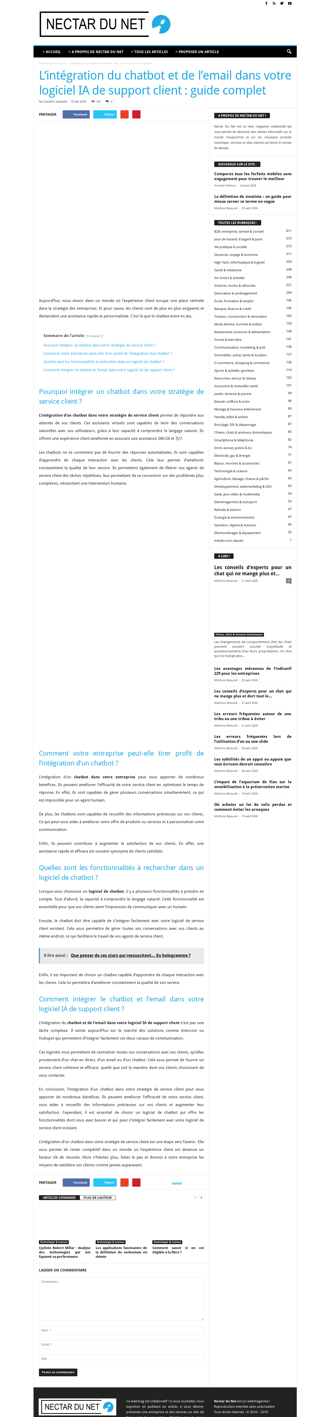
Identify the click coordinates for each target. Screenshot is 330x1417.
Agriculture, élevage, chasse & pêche (241, 479)
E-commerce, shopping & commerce (241, 363)
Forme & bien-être (228, 340)
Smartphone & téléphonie (233, 440)
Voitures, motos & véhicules (235, 286)
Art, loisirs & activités (229, 278)
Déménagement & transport (235, 502)
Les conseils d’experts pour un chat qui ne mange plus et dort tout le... (253, 693)
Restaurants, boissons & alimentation (242, 332)
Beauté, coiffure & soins (232, 401)
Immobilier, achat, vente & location (240, 355)
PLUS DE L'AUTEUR (98, 1143)
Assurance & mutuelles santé (236, 386)
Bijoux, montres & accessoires (236, 463)
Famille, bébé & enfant (231, 417)
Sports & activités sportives (234, 371)
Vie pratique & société (230, 247)
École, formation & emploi (233, 301)
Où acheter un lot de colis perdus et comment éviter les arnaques (253, 807)
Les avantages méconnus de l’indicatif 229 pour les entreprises (253, 671)
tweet (177, 1128)
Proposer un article (215, 1411)
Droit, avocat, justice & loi (233, 448)
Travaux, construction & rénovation (240, 316)
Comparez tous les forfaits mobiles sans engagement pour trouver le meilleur (253, 176)
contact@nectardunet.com (84, 1374)
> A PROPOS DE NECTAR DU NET (96, 52)
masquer (94, 281)
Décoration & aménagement (235, 293)
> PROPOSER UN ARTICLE (197, 52)
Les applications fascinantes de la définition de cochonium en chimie (121, 1197)
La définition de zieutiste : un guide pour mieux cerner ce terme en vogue (253, 199)
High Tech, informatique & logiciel (239, 262)
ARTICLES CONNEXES (59, 1143)
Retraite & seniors (227, 510)
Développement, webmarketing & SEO (243, 486)
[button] (289, 51)
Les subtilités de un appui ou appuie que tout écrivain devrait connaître (253, 761)
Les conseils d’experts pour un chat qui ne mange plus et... (253, 570)
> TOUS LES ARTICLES (149, 52)
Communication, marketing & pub (240, 347)
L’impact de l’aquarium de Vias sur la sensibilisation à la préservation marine (253, 784)
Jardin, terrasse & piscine (232, 394)
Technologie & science (52, 63)
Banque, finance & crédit (232, 309)
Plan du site (284, 1411)
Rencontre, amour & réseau (235, 378)
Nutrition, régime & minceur (235, 525)
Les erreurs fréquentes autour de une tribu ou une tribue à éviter (253, 716)
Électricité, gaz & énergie (232, 456)
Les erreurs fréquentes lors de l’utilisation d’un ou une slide (253, 739)
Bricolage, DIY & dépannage (235, 425)
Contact (192, 1411)
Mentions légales (244, 1411)
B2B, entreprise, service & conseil (238, 231)
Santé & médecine (228, 270)
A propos (176, 1411)
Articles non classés (228, 541)
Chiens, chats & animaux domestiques (243, 432)
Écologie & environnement (234, 517)
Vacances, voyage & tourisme (236, 255)
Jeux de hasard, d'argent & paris (238, 239)
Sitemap (266, 1411)
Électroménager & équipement (237, 533)
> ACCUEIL (52, 52)
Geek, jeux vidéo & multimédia (237, 494)
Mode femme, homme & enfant (238, 324)
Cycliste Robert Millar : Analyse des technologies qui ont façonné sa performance (64, 1197)
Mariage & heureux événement (237, 409)
